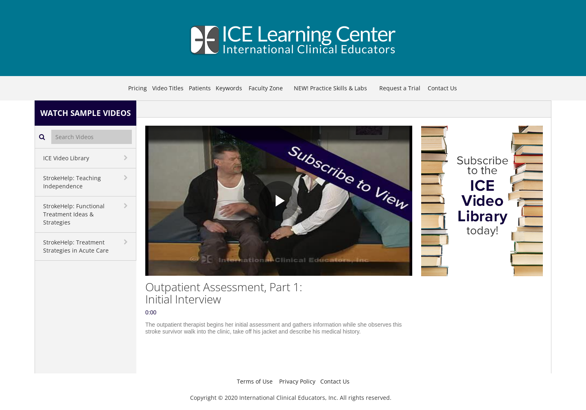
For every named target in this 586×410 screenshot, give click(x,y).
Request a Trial (399, 88)
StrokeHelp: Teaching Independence (72, 182)
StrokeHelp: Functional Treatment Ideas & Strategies (74, 214)
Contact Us (442, 88)
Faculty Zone (266, 88)
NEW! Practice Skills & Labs (330, 88)
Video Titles (168, 88)
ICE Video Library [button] (66, 158)
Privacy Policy (297, 381)
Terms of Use (255, 381)
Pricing (137, 88)
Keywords (229, 88)
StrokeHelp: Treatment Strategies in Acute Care (76, 246)
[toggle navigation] (126, 158)
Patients (200, 88)
